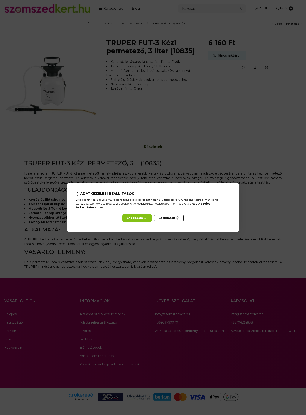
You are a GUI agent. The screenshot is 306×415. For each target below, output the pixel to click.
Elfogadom (137, 218)
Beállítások (169, 218)
